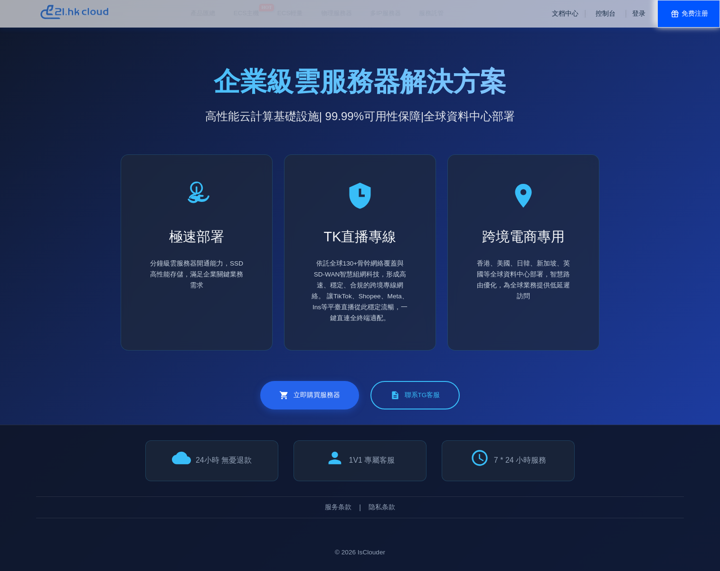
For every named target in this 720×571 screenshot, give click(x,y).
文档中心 (565, 13)
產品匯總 (135, 13)
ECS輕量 (223, 13)
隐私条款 (382, 507)
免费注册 (688, 13)
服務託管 (363, 13)
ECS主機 (179, 10)
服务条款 (338, 507)
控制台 (606, 13)
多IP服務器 (318, 13)
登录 (638, 13)
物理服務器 (269, 13)
